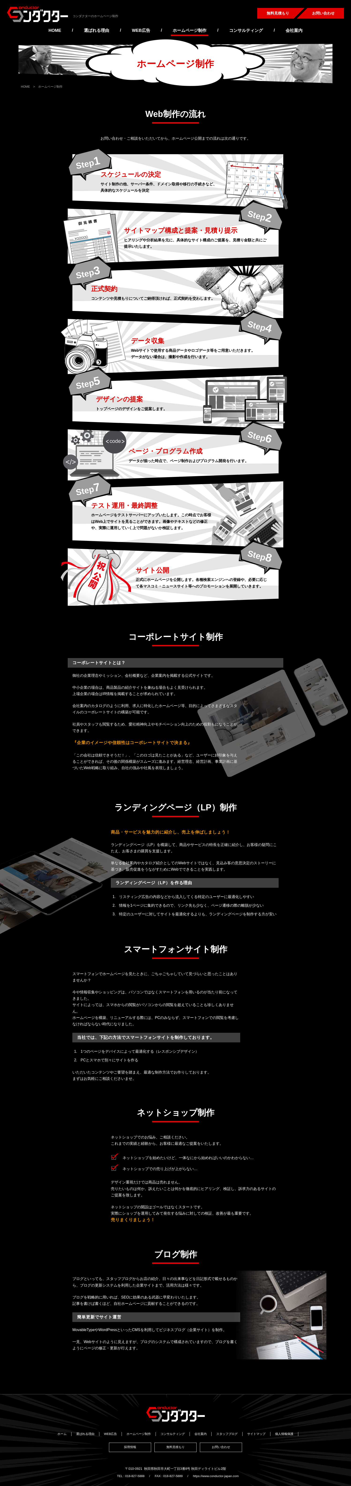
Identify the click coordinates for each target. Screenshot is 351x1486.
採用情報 (129, 1446)
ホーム (62, 1433)
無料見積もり (278, 13)
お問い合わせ (323, 13)
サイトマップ (256, 1433)
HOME (55, 30)
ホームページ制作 (189, 30)
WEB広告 (141, 30)
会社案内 (294, 30)
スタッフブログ (227, 1433)
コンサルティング (246, 30)
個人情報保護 (284, 1433)
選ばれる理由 (96, 30)
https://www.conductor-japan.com (217, 1468)
